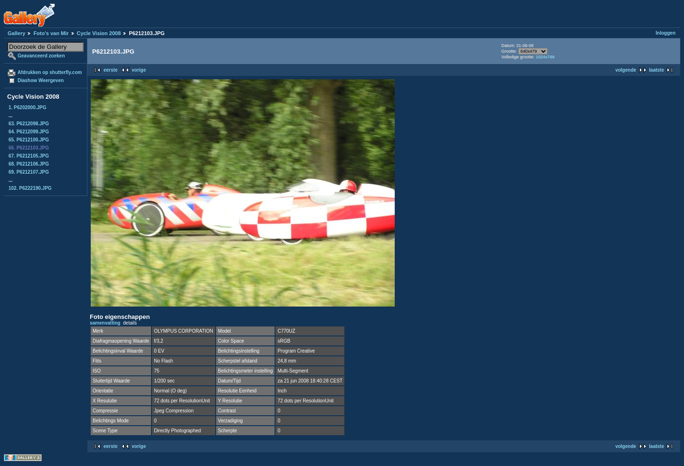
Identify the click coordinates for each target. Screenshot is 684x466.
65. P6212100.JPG (29, 139)
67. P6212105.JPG (29, 155)
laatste (656, 70)
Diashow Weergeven (41, 80)
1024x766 (545, 57)
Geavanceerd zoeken (41, 55)
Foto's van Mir (50, 33)
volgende (625, 70)
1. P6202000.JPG (28, 107)
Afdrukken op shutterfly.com (50, 72)
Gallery (16, 33)
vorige (139, 70)
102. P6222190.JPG (30, 188)
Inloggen (665, 33)
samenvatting (105, 323)
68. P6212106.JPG (29, 164)
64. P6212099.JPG (29, 131)
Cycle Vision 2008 (99, 33)
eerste (110, 70)
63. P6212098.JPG (29, 123)
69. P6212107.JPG (29, 172)
